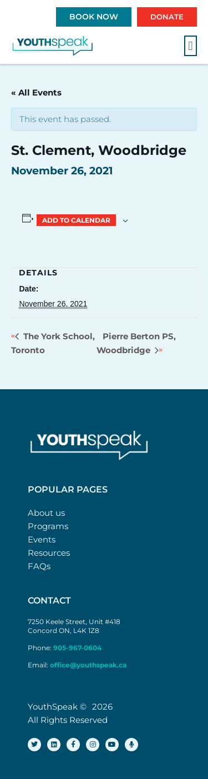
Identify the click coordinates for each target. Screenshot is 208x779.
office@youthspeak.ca (88, 665)
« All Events (36, 92)
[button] (190, 46)
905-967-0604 (78, 648)
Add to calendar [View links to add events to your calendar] (76, 220)
